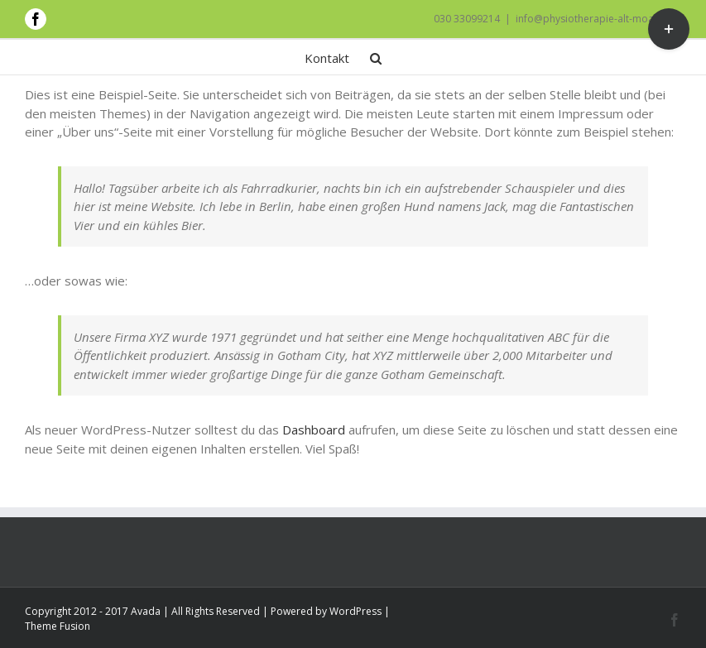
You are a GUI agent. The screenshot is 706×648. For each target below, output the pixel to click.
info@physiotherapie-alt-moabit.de (598, 19)
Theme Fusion (57, 626)
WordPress (355, 611)
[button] (376, 57)
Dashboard (313, 429)
